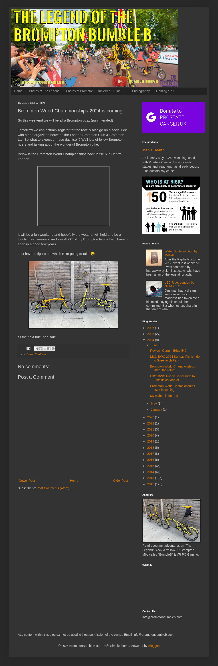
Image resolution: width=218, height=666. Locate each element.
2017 (151, 453)
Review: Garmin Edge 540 (168, 350)
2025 (151, 334)
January (157, 409)
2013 (151, 478)
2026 (151, 328)
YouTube (40, 354)
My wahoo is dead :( (164, 396)
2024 (151, 340)
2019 (151, 441)
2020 (151, 435)
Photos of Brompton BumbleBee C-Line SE (96, 91)
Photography (141, 91)
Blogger (153, 646)
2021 (151, 429)
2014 (151, 472)
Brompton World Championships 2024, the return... (172, 368)
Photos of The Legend (44, 91)
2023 (151, 417)
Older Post (120, 480)
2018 (151, 447)
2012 (151, 484)
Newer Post (27, 480)
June (154, 345)
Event (30, 354)
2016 (151, 459)
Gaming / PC (165, 91)
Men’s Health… (155, 150)
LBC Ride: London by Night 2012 (179, 284)
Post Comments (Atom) (53, 488)
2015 (151, 466)
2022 (151, 423)
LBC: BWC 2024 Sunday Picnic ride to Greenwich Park (175, 358)
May (154, 403)
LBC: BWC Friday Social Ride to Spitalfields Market (172, 378)
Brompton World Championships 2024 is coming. (172, 388)
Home (18, 91)
